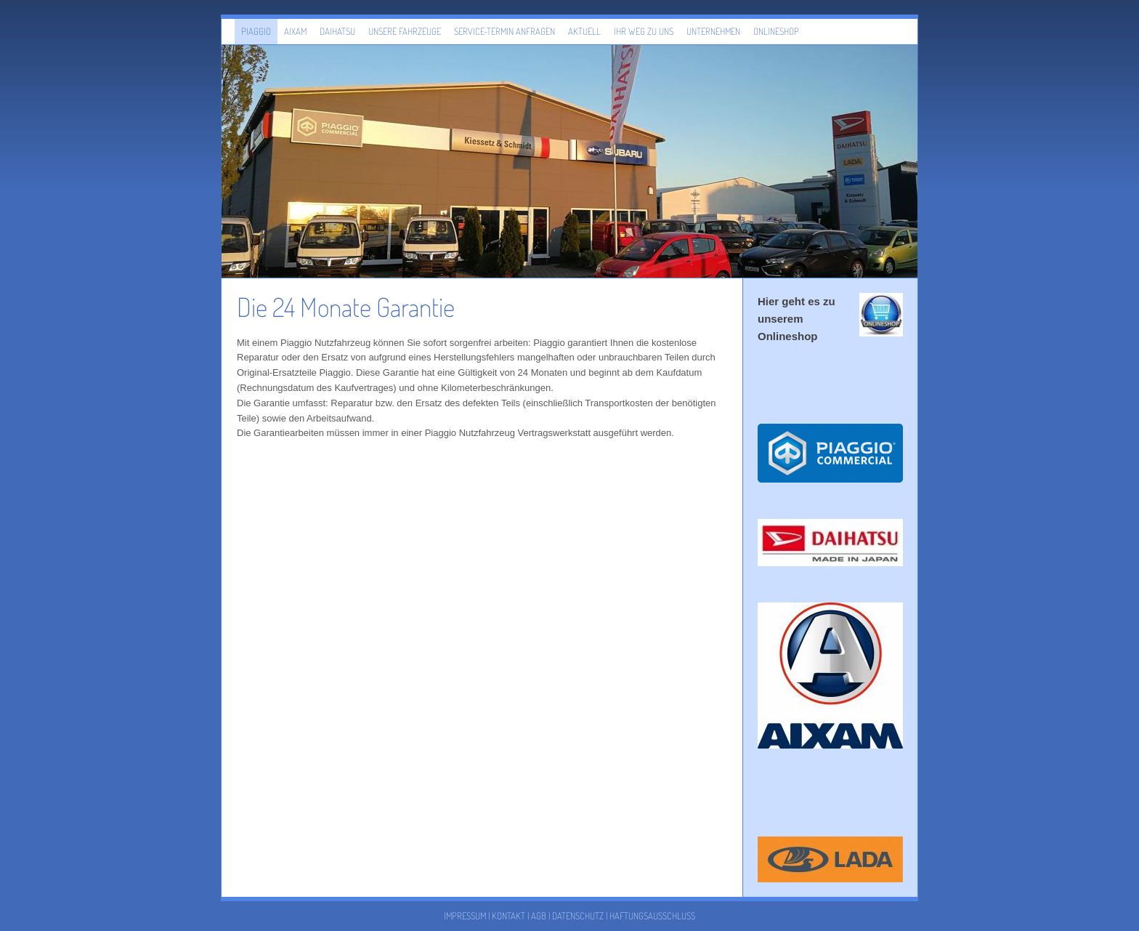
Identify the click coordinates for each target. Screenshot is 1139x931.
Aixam (295, 31)
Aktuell (584, 31)
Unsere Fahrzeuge (404, 31)
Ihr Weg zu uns (643, 31)
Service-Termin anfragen (504, 31)
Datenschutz (578, 916)
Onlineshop (776, 31)
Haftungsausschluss (652, 916)
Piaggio (256, 31)
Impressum (465, 916)
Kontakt (508, 916)
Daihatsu (337, 31)
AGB (538, 916)
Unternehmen (713, 31)
